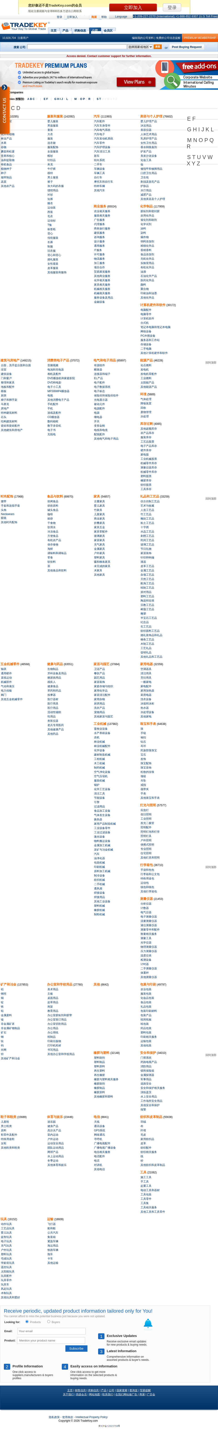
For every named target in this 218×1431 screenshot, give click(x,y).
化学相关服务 (102, 280)
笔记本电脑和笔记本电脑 (156, 327)
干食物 (51, 523)
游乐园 (51, 1121)
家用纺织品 (147, 1139)
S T (107, 99)
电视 (50, 395)
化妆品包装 (147, 998)
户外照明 (146, 840)
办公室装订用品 (57, 1019)
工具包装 (146, 1194)
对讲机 (98, 1165)
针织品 (51, 160)
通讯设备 (99, 1126)
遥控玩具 (6, 1267)
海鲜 (50, 548)
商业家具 (99, 518)
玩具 (4, 1219)
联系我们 (107, 1394)
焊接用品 (99, 897)
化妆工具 (146, 160)
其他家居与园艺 (103, 716)
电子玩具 (6, 1241)
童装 (50, 130)
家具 (97, 496)
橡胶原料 (99, 1092)
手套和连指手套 (10, 505)
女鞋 (3, 1143)
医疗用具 (52, 703)
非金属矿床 (8, 1023)
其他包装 (146, 1045)
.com (89, 1420)
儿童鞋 (5, 1121)
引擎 (96, 802)
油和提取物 (8, 160)
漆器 (143, 561)
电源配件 (99, 408)
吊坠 (143, 780)
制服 (50, 246)
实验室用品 (147, 263)
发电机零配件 (149, 374)
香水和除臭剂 (149, 147)
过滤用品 (99, 806)
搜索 (157, 46)
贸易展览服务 (102, 271)
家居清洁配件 (102, 695)
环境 (143, 394)
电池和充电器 (55, 369)
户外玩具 (6, 1250)
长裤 (50, 242)
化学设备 (99, 750)
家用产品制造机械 (105, 823)
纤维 (143, 1130)
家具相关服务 (102, 284)
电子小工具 (54, 386)
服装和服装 (55, 116)
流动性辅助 (54, 712)
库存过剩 (147, 424)
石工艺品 (146, 626)
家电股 (145, 454)
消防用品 (146, 1066)
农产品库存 (147, 433)
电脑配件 (146, 309)
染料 (143, 232)
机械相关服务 (102, 289)
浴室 (3, 369)
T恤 (49, 224)
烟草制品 (6, 177)
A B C (32, 99)
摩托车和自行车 (103, 181)
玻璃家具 (99, 536)
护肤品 (145, 186)
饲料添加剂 (147, 241)
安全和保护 (148, 1053)
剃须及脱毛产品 (150, 181)
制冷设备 (99, 875)
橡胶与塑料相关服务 (106, 1079)
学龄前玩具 (8, 1262)
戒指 (143, 784)
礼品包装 (146, 1006)
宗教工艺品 (147, 605)
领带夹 (145, 789)
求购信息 (80, 30)
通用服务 (99, 245)
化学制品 (147, 206)
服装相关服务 (102, 215)
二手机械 (99, 884)
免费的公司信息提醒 (168, 38)
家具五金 (99, 527)
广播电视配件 (102, 1143)
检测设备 (146, 959)
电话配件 (99, 1156)
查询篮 (133, 1390)
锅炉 (96, 784)
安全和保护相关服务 (153, 1088)
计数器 (145, 908)
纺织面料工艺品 (150, 630)
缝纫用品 (52, 190)
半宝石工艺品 (149, 618)
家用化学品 (101, 690)
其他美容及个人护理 (153, 199)
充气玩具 (6, 1245)
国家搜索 (121, 1390)
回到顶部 (211, 362)
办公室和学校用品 (60, 984)
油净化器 (99, 858)
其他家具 (99, 574)
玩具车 (5, 1284)
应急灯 (145, 810)
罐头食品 (52, 510)
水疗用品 (146, 190)
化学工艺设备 (102, 789)
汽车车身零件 (102, 125)
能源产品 (147, 360)
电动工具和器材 (150, 1190)
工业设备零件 (102, 828)
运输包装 (146, 1041)
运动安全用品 (55, 1143)
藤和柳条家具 (102, 561)
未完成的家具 (102, 566)
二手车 (98, 164)
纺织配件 (146, 1147)
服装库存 (146, 437)
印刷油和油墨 (149, 293)
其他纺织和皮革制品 (153, 1165)
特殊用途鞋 (8, 1139)
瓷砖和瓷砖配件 (10, 425)
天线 (96, 1121)
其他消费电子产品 (58, 399)
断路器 (98, 369)
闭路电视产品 (149, 1062)
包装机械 (99, 862)
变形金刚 (99, 425)
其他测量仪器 (149, 977)
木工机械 (99, 763)
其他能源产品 (149, 386)
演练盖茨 (146, 1092)
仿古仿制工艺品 (150, 501)
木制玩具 (6, 1293)
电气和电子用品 (105, 360)
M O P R (82, 99)
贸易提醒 (145, 1390)
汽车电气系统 (102, 130)
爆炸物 (145, 237)
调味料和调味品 (57, 553)
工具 (143, 1172)
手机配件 (52, 404)
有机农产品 (54, 540)
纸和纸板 (146, 1019)
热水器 (145, 707)
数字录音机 (54, 425)
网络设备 (146, 331)
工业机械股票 (149, 458)
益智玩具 (6, 1237)
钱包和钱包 (147, 887)
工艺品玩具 (8, 1228)
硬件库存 (146, 450)
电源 (96, 412)
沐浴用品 (146, 125)
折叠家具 (99, 523)
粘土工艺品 (147, 523)
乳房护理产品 (149, 138)
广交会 (151, 1394)
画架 (50, 1006)
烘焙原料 (52, 505)
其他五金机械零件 (12, 699)
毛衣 (50, 216)
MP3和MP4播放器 (58, 391)
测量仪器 (147, 899)
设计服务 (99, 241)
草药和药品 (54, 690)
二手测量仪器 (149, 968)
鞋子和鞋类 (8, 1117)
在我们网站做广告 (126, 1394)
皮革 (143, 1143)
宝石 (143, 754)
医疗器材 (52, 699)
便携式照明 (147, 844)
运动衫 (51, 220)
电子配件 (99, 382)
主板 (50, 993)
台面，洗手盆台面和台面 (16, 365)
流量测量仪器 (149, 921)
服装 (50, 138)
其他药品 (52, 733)
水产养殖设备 (102, 733)
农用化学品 (147, 215)
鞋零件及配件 (9, 1134)
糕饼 (50, 518)
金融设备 (99, 302)
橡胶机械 (99, 910)
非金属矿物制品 (10, 1028)
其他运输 (52, 1262)
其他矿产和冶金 (10, 1058)
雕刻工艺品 (147, 518)
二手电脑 (146, 348)
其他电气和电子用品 (106, 438)
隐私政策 (54, 1417)
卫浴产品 (99, 669)
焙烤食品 (52, 501)
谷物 (3, 147)
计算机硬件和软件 (153, 305)
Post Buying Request (187, 47)
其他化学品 (147, 297)
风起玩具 (6, 1288)
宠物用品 (99, 712)
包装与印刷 (148, 984)
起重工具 (146, 1185)
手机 (50, 408)
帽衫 (50, 155)
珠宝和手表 (148, 724)
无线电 (51, 434)
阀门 (3, 695)
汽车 (97, 116)
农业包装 (146, 989)
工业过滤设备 (102, 832)
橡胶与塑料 (102, 1053)
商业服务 (100, 206)
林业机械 (99, 741)
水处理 (145, 416)
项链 (143, 776)
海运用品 (52, 1245)
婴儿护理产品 (149, 121)
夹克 (50, 164)
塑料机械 (99, 905)
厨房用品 (99, 703)
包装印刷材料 (149, 1011)
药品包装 (146, 1028)
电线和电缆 (101, 430)
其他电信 (99, 1169)
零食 (50, 557)
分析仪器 (146, 903)
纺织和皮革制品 (151, 1117)
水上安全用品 (149, 1096)
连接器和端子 (102, 374)
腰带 (3, 501)
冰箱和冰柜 (147, 703)
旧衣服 (51, 250)
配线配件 (99, 434)
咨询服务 (99, 237)
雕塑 (143, 613)
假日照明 (146, 814)
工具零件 (146, 1198)
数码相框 (52, 421)
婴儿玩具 (6, 1232)
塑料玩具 (6, 1254)
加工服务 (99, 263)
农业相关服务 (102, 211)
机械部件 (6, 682)
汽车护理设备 (102, 147)
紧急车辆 (52, 1241)
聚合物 (145, 289)
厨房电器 (146, 695)
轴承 (3, 669)
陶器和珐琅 (147, 600)
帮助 (104, 17)
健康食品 (52, 686)
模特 (50, 173)
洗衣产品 (99, 707)
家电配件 (146, 686)
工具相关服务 (149, 1207)
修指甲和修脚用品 (151, 168)
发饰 (143, 759)
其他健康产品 (55, 729)
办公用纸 (52, 1032)
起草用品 (52, 1002)
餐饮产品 (99, 673)
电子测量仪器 (149, 916)
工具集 (145, 1203)
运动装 (51, 207)
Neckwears (7, 514)
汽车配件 (99, 121)
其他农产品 (8, 186)
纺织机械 (99, 879)
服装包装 (146, 993)
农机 (96, 737)
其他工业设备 (102, 901)
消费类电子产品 (58, 360)
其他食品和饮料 (57, 570)
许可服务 (99, 254)
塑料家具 (99, 557)
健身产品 (52, 1126)
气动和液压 (8, 686)
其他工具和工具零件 (153, 1211)
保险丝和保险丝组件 (106, 395)
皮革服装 (52, 268)
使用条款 (67, 1417)
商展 (94, 17)
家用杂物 (99, 699)
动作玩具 (6, 1224)
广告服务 (99, 219)
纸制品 (51, 1036)
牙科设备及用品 (57, 673)
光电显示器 (101, 399)
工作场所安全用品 (151, 1100)
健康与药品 (55, 664)
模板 (3, 391)
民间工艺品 (147, 540)
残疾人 (51, 682)
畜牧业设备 (101, 728)
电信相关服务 (102, 1152)
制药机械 (99, 767)
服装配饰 (52, 147)
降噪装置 (146, 403)
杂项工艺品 (147, 574)
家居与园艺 (102, 664)
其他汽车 (99, 190)
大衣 (50, 134)
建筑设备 (6, 374)
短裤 (50, 199)
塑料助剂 (99, 1057)
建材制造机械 (102, 754)
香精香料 (146, 250)
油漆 (143, 271)
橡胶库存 (146, 480)
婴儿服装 (52, 121)
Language (121, 16)
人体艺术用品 (149, 134)
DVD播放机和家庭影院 (61, 378)
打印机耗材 (54, 1045)
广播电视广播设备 (105, 1147)
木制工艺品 (147, 643)
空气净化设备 (102, 772)
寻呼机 (98, 1139)
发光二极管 (147, 823)
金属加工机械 (102, 845)
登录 (59, 17)
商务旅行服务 (102, 228)
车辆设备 (99, 168)
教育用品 (52, 1011)
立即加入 (72, 17)
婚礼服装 (52, 259)
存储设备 (146, 344)
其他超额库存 (149, 428)
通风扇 (98, 888)
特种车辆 (99, 186)
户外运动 (52, 1139)
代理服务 (99, 224)
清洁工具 (99, 793)
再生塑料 (99, 1070)
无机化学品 (147, 258)
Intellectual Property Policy (91, 1417)
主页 (54, 30)
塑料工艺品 (147, 596)
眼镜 (3, 518)
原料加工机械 (102, 871)
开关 (96, 421)
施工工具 (146, 1177)
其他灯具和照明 (150, 857)
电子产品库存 (149, 446)
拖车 (50, 1254)
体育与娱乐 (55, 1117)
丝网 (3, 1049)
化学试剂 (146, 224)
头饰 (3, 510)
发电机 (145, 369)
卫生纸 (145, 177)
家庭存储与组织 (103, 686)
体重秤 (145, 972)
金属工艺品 (147, 570)
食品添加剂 (147, 254)
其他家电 (146, 716)
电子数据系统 (102, 386)
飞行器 (51, 1224)
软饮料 (51, 561)
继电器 (98, 417)
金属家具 (99, 548)
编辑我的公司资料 (143, 38)
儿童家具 (99, 514)
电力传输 (6, 690)
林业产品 (6, 138)
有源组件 (99, 365)
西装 (50, 212)
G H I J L (61, 99)
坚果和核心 (8, 155)
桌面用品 (52, 998)
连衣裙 (51, 142)
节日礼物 (146, 548)
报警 (143, 1109)
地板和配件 (8, 386)
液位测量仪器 (149, 925)
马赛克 (5, 404)
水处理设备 (147, 712)
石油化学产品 (149, 276)
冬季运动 (52, 1160)
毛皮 (143, 1134)
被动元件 (99, 404)
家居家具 (99, 540)
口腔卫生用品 (149, 173)
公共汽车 (52, 1232)
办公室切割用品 (57, 1023)
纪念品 (145, 622)
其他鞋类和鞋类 (10, 1147)
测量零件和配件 (150, 929)
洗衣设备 (146, 699)
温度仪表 (146, 955)
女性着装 (52, 263)
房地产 (5, 408)
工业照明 (146, 818)
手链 (143, 733)
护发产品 (146, 151)
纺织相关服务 (149, 1152)
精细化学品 (147, 245)
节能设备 (99, 797)
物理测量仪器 (149, 946)
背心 (50, 233)
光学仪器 (146, 942)
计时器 (145, 964)
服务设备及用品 (103, 297)
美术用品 (52, 989)
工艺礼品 (146, 648)
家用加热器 (147, 690)
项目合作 (99, 267)
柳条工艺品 (147, 639)
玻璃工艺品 (147, 544)
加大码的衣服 (55, 186)
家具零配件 (101, 531)
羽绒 (143, 1121)
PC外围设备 (148, 335)
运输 (50, 1219)
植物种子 (6, 168)
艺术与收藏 (147, 505)
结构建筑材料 (9, 421)
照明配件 (146, 827)
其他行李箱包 (149, 891)
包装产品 (146, 1015)
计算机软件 (147, 318)
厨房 (3, 395)
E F (46, 99)
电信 (97, 1117)
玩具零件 (6, 1280)
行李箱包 (147, 865)
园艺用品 (99, 677)
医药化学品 (147, 280)
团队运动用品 (55, 1147)
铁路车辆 (52, 1250)
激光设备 (99, 836)
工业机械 (100, 724)
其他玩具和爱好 (10, 1297)
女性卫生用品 (149, 142)
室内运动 (52, 1134)
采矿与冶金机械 (103, 849)
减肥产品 (146, 194)
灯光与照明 (148, 805)
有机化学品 (147, 267)
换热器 (98, 819)
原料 (3, 1130)
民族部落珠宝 (149, 750)
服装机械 (99, 780)
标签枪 (51, 229)
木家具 (98, 570)
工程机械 (99, 759)
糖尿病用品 (54, 677)
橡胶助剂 (99, 1083)
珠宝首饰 (146, 767)
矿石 (3, 1032)
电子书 (51, 430)
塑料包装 (146, 1032)
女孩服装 (52, 151)
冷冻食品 (52, 531)
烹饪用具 (146, 677)
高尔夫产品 (54, 1130)
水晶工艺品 (147, 531)
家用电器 (147, 664)
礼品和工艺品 (150, 496)
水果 (3, 142)
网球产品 (52, 1152)
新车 (96, 155)
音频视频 (52, 365)
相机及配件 (54, 374)
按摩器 (51, 695)
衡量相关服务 (149, 934)
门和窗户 (6, 378)
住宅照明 (146, 853)
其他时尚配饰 (9, 522)
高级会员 (81, 1394)
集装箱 (51, 1237)
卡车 (50, 1258)
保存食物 (52, 544)
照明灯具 (146, 836)
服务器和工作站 (150, 340)
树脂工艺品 (147, 609)
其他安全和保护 (150, 1105)
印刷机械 (99, 867)
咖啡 (50, 514)
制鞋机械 (99, 914)
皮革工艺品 (147, 566)
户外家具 (99, 553)
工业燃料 (146, 378)
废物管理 (146, 412)
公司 (95, 30)
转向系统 (99, 160)
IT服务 (98, 250)
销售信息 (80, 1390)
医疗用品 (52, 707)
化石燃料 (146, 365)
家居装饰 (146, 553)
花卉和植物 (8, 134)
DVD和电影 (54, 382)
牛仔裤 (51, 168)
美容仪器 (146, 130)
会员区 (108, 30)
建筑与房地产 (10, 360)
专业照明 (146, 849)
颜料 (143, 284)
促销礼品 (146, 652)
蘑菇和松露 (8, 151)
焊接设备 (99, 892)
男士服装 (52, 177)
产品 (65, 30)
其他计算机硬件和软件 (154, 353)
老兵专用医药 (55, 725)
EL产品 (98, 378)
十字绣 (145, 527)
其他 (97, 984)
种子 (3, 173)
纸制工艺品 (147, 587)
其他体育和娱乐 (57, 1165)
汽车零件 (99, 142)
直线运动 (6, 677)
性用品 (51, 716)
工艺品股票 (147, 441)
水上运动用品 (55, 1156)
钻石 (143, 741)
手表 (143, 793)
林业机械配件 (102, 746)
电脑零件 (146, 314)
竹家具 (98, 510)
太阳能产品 (147, 382)
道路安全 (146, 1083)
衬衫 (50, 194)
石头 (3, 417)
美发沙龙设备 (149, 155)
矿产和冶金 (8, 984)
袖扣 (143, 737)
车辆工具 (99, 173)
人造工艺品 (147, 510)
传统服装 (52, 237)
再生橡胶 (99, 1075)
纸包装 (145, 1023)
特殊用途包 (147, 878)
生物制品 (52, 669)
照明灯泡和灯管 (150, 831)
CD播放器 (53, 417)
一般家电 (146, 682)
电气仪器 (146, 912)
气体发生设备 (102, 815)
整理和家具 (8, 382)
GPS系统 (99, 1130)
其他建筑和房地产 (12, 430)
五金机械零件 (10, 664)
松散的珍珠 (147, 772)
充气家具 (99, 544)
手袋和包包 (147, 869)
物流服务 (99, 258)
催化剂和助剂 (149, 219)
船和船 (51, 1228)
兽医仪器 (52, 720)
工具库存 (146, 489)
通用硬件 (6, 673)
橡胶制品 (99, 1088)
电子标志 (99, 391)
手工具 (145, 1181)
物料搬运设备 (102, 841)
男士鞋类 (6, 1126)
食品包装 (146, 1002)
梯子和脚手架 (9, 399)
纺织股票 (146, 484)
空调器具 (146, 669)
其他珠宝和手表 (150, 797)
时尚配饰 (7, 496)
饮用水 (51, 527)
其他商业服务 (102, 276)
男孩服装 (52, 125)
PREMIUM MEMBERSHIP (200, 38)
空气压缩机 (101, 776)
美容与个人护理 (151, 116)
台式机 (145, 322)
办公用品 (52, 1028)
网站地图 (94, 1394)
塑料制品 (99, 1062)
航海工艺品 (147, 583)
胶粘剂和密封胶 (150, 211)
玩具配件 (6, 1275)
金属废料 (6, 1015)
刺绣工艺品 (147, 536)
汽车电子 (99, 134)
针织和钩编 (147, 557)
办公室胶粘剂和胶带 (59, 1015)
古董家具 (99, 501)
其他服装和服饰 (57, 272)
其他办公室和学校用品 (61, 1054)
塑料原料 (99, 1066)
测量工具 (146, 938)
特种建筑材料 (9, 412)
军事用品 (146, 1079)
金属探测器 (147, 1075)
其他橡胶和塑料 (103, 1096)
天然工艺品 (147, 579)
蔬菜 (3, 181)
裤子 (50, 181)
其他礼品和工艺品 (151, 656)
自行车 (98, 177)
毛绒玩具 (6, 1258)
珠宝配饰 (146, 763)
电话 (96, 1160)
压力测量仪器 (149, 951)
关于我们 (68, 1394)
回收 (143, 407)
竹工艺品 (146, 514)
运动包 (145, 882)
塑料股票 (146, 476)
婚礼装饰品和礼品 (151, 635)
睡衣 (50, 203)
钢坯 (3, 993)
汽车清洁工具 (102, 151)
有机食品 (6, 164)
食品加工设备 (102, 810)
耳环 (143, 746)
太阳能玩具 (8, 1271)
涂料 (143, 228)
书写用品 (52, 1049)
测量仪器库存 (149, 467)
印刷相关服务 (149, 1036)
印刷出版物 (54, 1041)
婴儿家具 (99, 505)
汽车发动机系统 (103, 138)
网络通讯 (99, 1134)
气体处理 (146, 399)
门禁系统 (146, 1057)
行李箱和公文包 (150, 874)
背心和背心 (54, 255)
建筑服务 (99, 232)
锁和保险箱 (147, 1070)
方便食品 (52, 536)
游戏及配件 (54, 412)
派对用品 (146, 592)
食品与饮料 (55, 496)
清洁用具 (146, 673)
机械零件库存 (149, 463)
